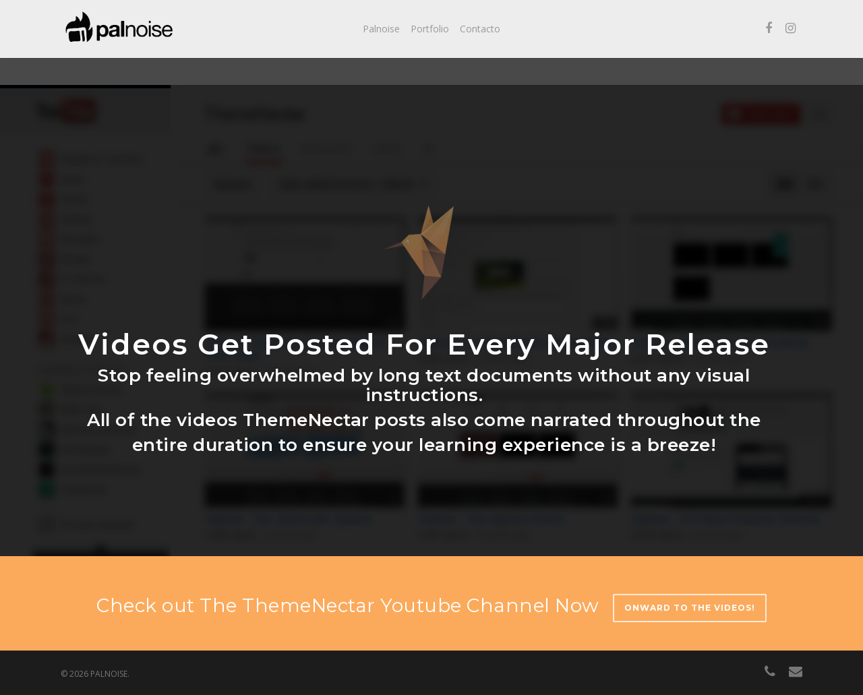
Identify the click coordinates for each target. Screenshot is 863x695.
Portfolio (430, 28)
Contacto (480, 28)
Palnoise (381, 28)
